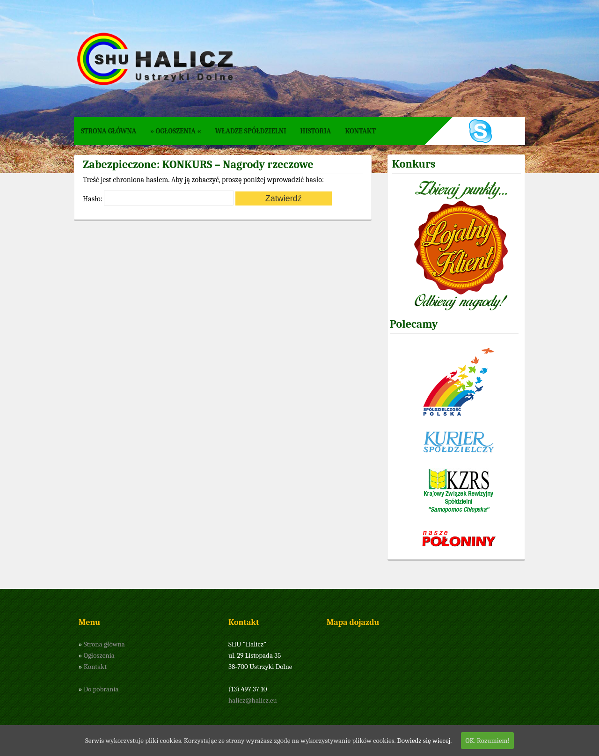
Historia (315, 131)
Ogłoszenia (99, 655)
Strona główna (108, 131)
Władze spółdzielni (250, 131)
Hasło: (158, 199)
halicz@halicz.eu (252, 700)
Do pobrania (101, 689)
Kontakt (360, 131)
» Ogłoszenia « (175, 131)
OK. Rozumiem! (487, 740)
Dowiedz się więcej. (424, 740)
